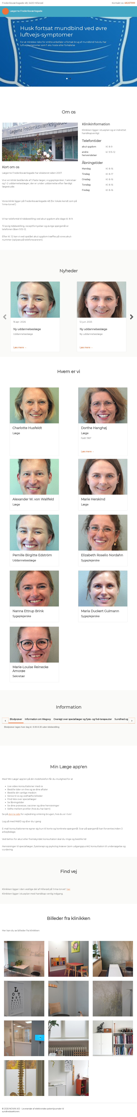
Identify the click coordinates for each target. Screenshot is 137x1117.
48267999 (129, 3)
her (68, 898)
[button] (66, 78)
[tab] (15, 740)
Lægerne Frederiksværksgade (26, 11)
